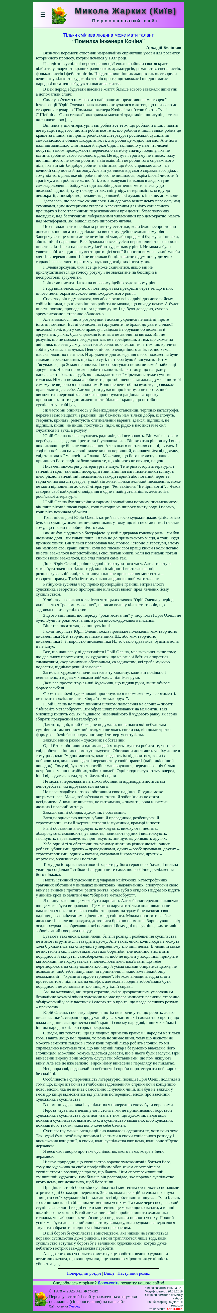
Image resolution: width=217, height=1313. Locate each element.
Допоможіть (109, 1283)
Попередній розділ (84, 1273)
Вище (109, 1273)
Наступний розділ (134, 1273)
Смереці (74, 1306)
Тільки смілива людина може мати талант (108, 35)
